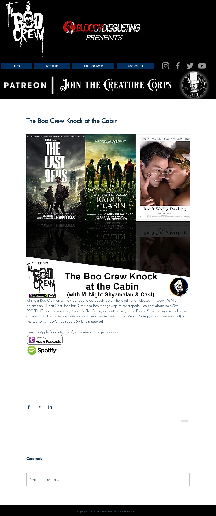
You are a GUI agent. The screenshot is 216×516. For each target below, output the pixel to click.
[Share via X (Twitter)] (39, 407)
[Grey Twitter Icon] (190, 66)
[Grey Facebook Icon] (177, 66)
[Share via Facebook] (28, 407)
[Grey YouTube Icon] (202, 66)
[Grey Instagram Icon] (165, 66)
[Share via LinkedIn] (50, 407)
